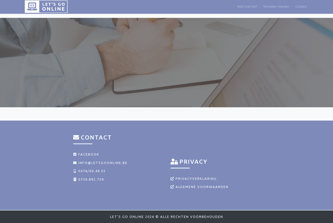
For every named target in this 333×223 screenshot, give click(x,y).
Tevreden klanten (276, 8)
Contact (301, 8)
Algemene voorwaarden (199, 187)
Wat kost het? (247, 8)
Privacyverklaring (193, 178)
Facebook (86, 154)
